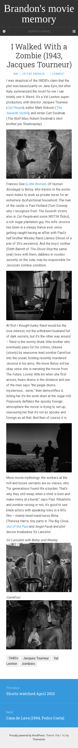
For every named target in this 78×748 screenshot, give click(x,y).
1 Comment (57, 73)
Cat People (15, 108)
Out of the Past (17, 526)
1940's (13, 658)
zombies (28, 664)
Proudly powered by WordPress (27, 735)
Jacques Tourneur (36, 658)
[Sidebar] (4, 31)
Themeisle (39, 739)
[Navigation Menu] (74, 31)
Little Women (36, 184)
